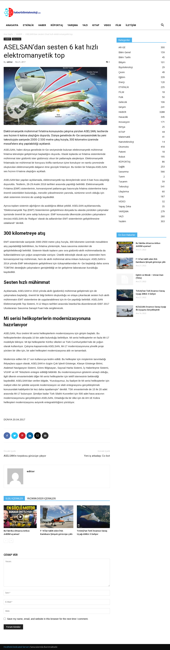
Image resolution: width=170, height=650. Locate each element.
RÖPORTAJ (57, 25)
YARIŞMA (73, 25)
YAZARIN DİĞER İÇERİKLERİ (41, 498)
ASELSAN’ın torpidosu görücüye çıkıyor (25, 455)
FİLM (118, 25)
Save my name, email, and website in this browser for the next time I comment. (47, 619)
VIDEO (107, 25)
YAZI (85, 25)
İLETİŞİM (131, 25)
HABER (42, 25)
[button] (162, 25)
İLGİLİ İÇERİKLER (14, 498)
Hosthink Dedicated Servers (17, 647)
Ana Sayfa (8, 34)
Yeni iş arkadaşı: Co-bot (97, 455)
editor (10, 62)
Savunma (16, 39)
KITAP (95, 25)
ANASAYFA (12, 25)
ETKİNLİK (28, 25)
